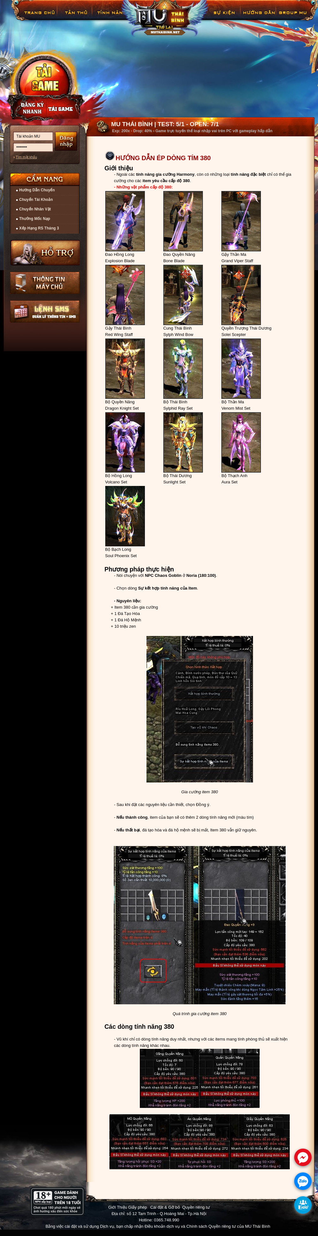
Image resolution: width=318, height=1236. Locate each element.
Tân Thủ (75, 17)
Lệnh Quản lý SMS (45, 311)
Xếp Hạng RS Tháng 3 (39, 228)
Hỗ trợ (45, 252)
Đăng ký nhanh (26, 108)
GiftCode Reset (220, 17)
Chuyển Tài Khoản (36, 199)
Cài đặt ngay (45, 85)
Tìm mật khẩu (26, 157)
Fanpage (293, 17)
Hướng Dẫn (258, 17)
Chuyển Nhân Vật (35, 209)
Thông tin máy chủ (45, 283)
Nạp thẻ (65, 108)
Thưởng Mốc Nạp (34, 218)
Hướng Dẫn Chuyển (37, 190)
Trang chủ (38, 17)
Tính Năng (111, 17)
